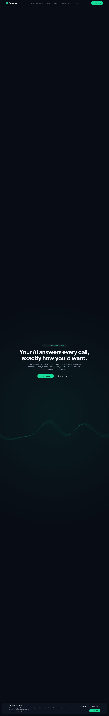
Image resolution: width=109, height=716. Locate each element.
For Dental (77, 3)
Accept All (95, 710)
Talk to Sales (97, 3)
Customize (83, 706)
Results (64, 3)
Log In (69, 3)
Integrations (56, 3)
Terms (22, 711)
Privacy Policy (16, 711)
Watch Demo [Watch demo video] (63, 376)
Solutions (31, 3)
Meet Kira (48, 3)
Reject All (95, 706)
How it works (39, 3)
